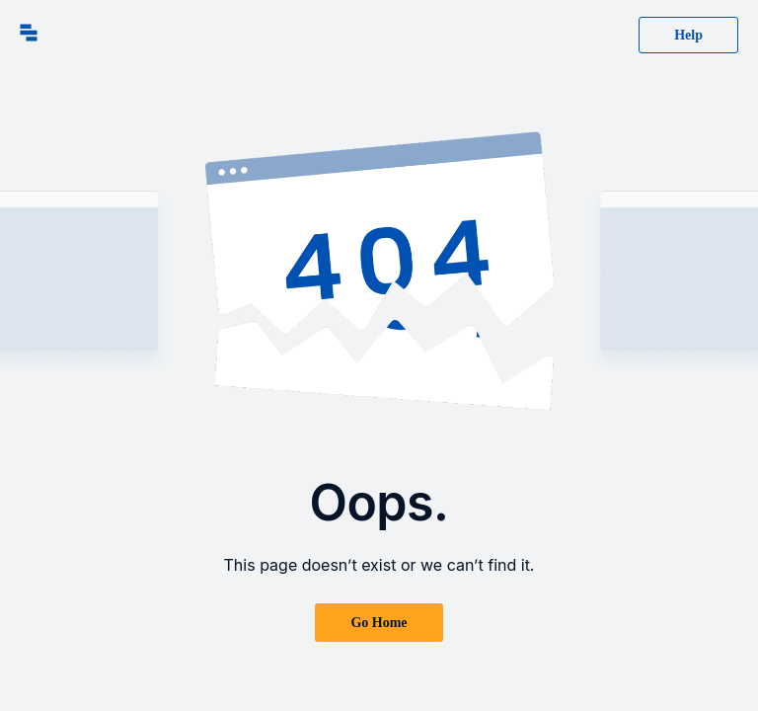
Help (688, 35)
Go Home (378, 622)
